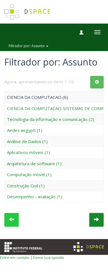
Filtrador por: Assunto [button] (28, 45)
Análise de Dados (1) (27, 141)
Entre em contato (14, 257)
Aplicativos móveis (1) (28, 152)
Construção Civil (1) (26, 186)
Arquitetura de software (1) (34, 163)
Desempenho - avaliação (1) (34, 196)
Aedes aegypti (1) (24, 130)
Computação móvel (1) (29, 174)
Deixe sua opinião (48, 257)
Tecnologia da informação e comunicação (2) (50, 119)
